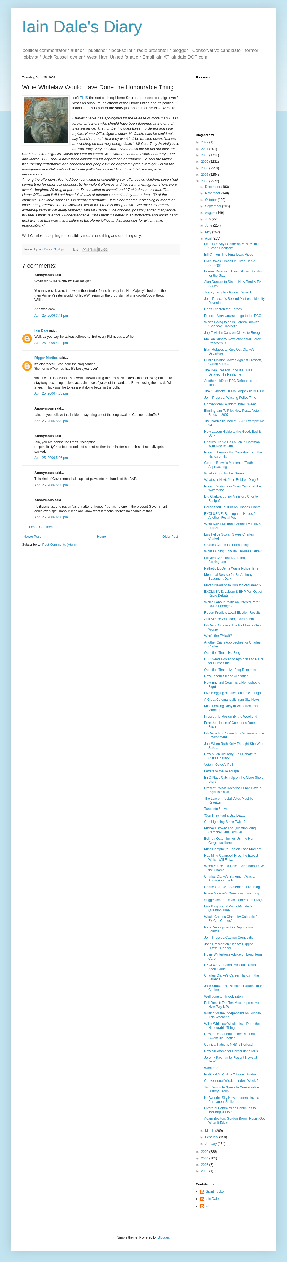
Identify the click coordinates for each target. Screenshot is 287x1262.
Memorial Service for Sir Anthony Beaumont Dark (228, 577)
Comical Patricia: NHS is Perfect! (228, 1044)
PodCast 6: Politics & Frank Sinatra (230, 1074)
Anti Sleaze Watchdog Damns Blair (230, 619)
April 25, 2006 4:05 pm (51, 393)
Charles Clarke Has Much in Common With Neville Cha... (232, 444)
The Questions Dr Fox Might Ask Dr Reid (234, 391)
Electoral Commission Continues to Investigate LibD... (230, 1110)
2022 (205, 142)
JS (207, 1206)
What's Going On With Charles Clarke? (233, 551)
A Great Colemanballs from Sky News (232, 700)
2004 (205, 1158)
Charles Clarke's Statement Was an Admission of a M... (230, 878)
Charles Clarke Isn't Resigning (226, 545)
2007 (205, 175)
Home (101, 537)
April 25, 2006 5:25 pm (51, 421)
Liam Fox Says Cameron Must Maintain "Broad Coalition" (233, 246)
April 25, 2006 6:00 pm (51, 517)
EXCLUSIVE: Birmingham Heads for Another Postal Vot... (230, 516)
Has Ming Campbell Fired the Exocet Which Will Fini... (231, 857)
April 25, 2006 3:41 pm (51, 316)
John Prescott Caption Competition (229, 938)
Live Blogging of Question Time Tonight (233, 693)
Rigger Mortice (46, 358)
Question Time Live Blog (222, 653)
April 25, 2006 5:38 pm (51, 485)
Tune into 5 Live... (217, 809)
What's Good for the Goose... (225, 473)
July (208, 219)
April (208, 238)
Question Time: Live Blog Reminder (230, 670)
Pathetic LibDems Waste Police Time (231, 568)
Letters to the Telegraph (221, 771)
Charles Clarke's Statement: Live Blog (232, 887)
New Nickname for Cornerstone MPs (231, 1051)
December (213, 187)
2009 (205, 162)
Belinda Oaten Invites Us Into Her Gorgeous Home (228, 840)
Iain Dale (41, 330)
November (213, 193)
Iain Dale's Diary (82, 26)
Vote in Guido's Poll (218, 765)
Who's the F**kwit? (218, 636)
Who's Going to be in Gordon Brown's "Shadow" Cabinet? (231, 324)
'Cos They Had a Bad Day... (224, 815)
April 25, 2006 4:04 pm (51, 343)
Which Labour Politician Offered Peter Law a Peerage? (232, 604)
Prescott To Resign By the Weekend (230, 716)
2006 (205, 181)
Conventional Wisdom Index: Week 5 (231, 1081)
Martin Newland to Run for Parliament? (232, 585)
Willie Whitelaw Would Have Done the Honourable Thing (232, 1026)
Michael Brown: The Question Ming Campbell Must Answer (230, 830)
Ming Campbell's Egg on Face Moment (232, 849)
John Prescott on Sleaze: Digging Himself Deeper (228, 946)
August (210, 213)
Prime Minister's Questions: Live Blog (231, 893)
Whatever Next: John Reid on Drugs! (231, 480)
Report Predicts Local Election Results (232, 613)
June (209, 225)
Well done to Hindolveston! (224, 996)
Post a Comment (41, 527)
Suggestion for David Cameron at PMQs (233, 900)
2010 (205, 155)
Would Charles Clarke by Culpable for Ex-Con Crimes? (232, 919)
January (211, 1144)
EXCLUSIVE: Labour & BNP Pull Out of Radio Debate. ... (233, 593)
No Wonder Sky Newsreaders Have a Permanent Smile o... (231, 1100)
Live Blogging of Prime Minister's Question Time (228, 908)
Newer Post (32, 537)
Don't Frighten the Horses (223, 309)
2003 (205, 1165)
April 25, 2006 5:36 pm (51, 458)
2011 (205, 149)
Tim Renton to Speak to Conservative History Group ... (231, 1089)
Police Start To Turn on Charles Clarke (232, 507)
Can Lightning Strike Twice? (224, 822)
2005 (205, 1152)
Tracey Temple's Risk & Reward (227, 292)
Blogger (163, 1237)
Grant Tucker (215, 1191)
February (212, 1137)
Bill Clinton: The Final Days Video (228, 254)
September (213, 206)
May (208, 232)
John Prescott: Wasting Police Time (230, 398)
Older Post (170, 537)
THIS (84, 98)
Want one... (212, 1068)
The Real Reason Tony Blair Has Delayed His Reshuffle (228, 372)
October (211, 200)
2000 (205, 1171)
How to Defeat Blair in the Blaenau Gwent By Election (229, 1036)
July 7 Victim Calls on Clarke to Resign (232, 333)
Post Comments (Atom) (59, 545)
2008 (205, 168)
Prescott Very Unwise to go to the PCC (232, 316)
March (210, 1131)
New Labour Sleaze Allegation (226, 676)
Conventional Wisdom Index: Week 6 (231, 404)
